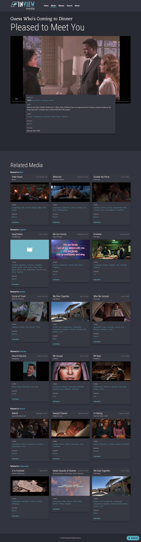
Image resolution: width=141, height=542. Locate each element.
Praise (79, 501)
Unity (111, 329)
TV (95, 274)
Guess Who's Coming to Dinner (43, 100)
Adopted (15, 265)
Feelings (112, 444)
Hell (74, 501)
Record (39, 270)
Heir (26, 327)
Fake (22, 208)
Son (44, 270)
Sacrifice (39, 501)
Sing (75, 265)
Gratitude (112, 265)
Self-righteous (110, 210)
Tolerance (104, 329)
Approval (22, 265)
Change (55, 444)
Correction (30, 265)
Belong (64, 387)
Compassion (57, 329)
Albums (61, 5)
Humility (111, 327)
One (24, 270)
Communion (37, 117)
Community (16, 208)
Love (84, 208)
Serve (37, 387)
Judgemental (117, 208)
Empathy (66, 329)
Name (14, 270)
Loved (40, 267)
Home (46, 5)
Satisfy (14, 210)
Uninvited (119, 210)
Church (29, 117)
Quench (55, 504)
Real (44, 208)
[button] (29, 192)
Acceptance (57, 208)
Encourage (75, 444)
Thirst (61, 504)
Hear (64, 501)
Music (55, 274)
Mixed (14, 279)
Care (60, 327)
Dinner (73, 208)
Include (53, 117)
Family (79, 208)
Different (107, 387)
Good (25, 267)
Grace (30, 267)
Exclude (72, 329)
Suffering (15, 504)
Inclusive (56, 389)
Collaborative (98, 387)
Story (14, 272)
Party (102, 210)
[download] (132, 538)
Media (53, 5)
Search (69, 5)
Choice (61, 444)
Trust (38, 327)
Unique (96, 389)
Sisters (80, 265)
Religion (97, 329)
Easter (33, 501)
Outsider (97, 210)
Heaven (69, 501)
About (77, 5)
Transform (56, 446)
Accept (55, 327)
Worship (126, 444)
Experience (104, 444)
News (55, 338)
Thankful (123, 265)
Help (35, 267)
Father (20, 267)
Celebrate (97, 208)
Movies (29, 123)
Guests (109, 208)
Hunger (34, 208)
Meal (58, 117)
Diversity (46, 117)
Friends (28, 208)
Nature (19, 270)
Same (124, 387)
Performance (31, 270)
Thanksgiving (62, 210)
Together (64, 117)
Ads (54, 396)
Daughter (38, 265)
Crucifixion (26, 501)
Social (14, 394)
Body (14, 387)
